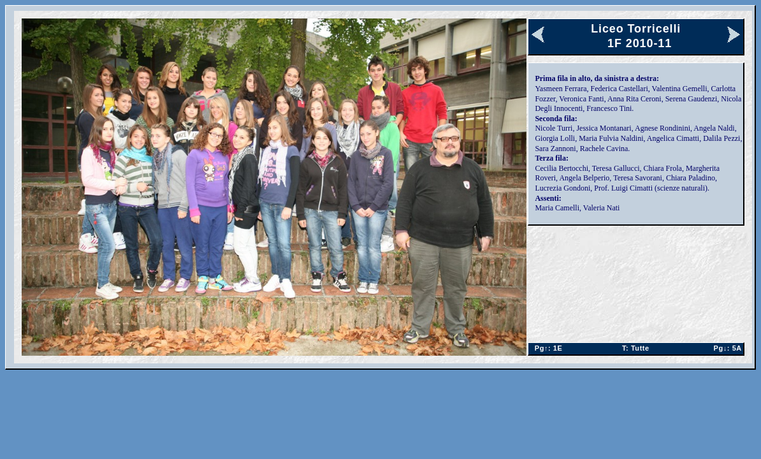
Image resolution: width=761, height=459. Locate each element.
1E (546, 348)
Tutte (635, 348)
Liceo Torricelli (636, 28)
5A (725, 348)
